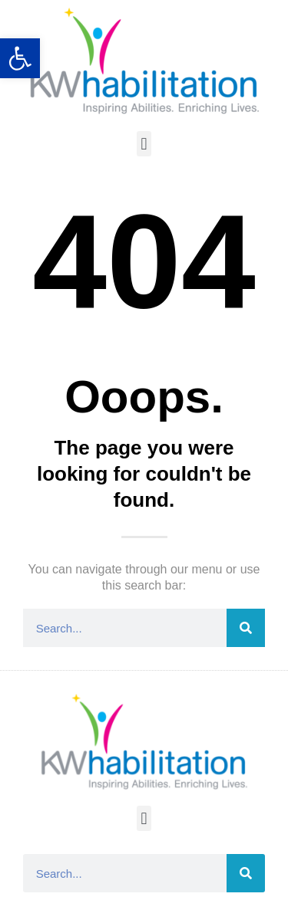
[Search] (246, 628)
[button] (144, 143)
